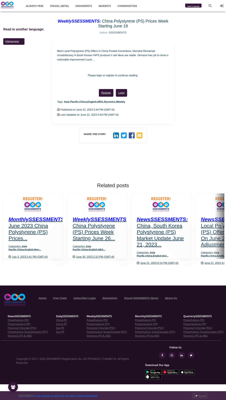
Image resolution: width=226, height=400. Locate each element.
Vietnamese (12, 41)
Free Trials (60, 298)
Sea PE (60, 328)
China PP (61, 324)
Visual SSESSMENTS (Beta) (141, 298)
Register (106, 92)
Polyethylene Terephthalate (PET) (28, 332)
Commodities (127, 6)
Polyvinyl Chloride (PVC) (22, 328)
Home (43, 298)
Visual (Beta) (59, 6)
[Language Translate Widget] (197, 6)
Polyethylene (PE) (18, 320)
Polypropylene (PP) (19, 324)
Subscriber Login (84, 298)
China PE (61, 320)
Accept (201, 395)
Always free (34, 6)
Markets (105, 6)
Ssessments (83, 6)
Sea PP (60, 332)
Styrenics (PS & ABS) (20, 336)
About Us (171, 298)
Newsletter (109, 298)
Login (121, 92)
